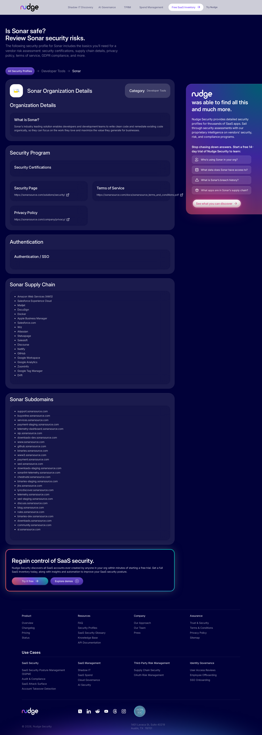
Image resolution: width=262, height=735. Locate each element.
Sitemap (195, 637)
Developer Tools (53, 71)
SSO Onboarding (200, 679)
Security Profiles (87, 627)
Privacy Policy (198, 632)
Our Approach (142, 622)
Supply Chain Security (147, 670)
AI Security (84, 684)
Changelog (28, 627)
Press (137, 632)
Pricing (26, 632)
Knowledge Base (88, 637)
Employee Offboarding (203, 674)
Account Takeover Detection (39, 688)
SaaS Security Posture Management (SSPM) (43, 671)
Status (25, 637)
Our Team (140, 627)
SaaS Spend (85, 674)
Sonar (76, 71)
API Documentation (89, 642)
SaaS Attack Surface (34, 683)
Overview (27, 622)
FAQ (80, 622)
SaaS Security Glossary (92, 632)
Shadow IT (84, 670)
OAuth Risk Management (149, 674)
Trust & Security (199, 622)
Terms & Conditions (201, 627)
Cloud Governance (89, 679)
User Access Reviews (202, 670)
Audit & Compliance (33, 678)
